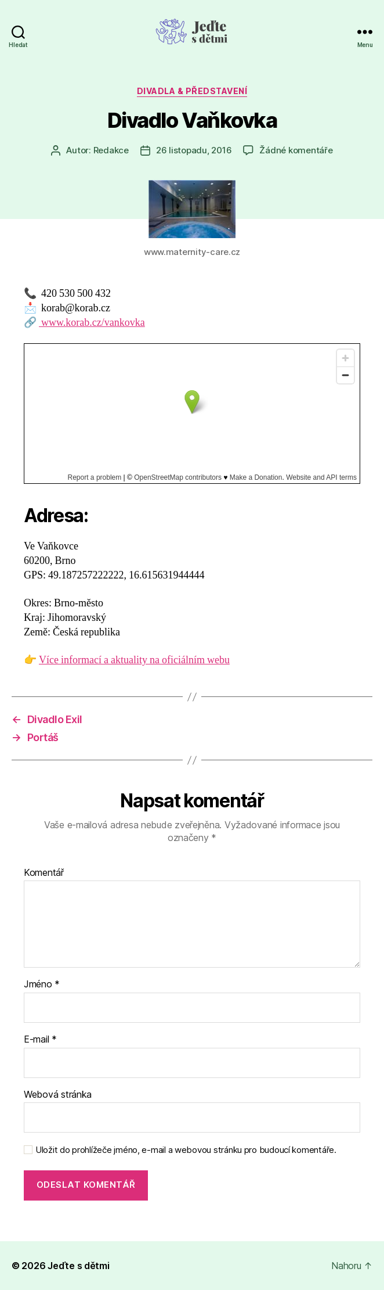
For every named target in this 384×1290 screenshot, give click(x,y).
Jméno (42, 984)
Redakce (111, 150)
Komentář (44, 873)
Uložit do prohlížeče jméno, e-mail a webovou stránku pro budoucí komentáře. (185, 1150)
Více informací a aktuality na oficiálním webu (134, 660)
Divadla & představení (192, 91)
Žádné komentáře (295, 150)
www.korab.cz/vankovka (92, 322)
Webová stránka (58, 1095)
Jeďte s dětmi (79, 1265)
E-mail (40, 1039)
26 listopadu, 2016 (193, 150)
